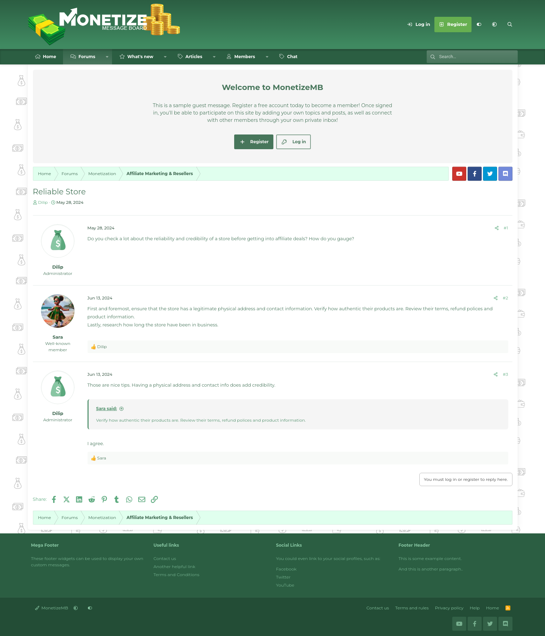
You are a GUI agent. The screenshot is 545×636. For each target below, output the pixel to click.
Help (475, 607)
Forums (86, 56)
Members (244, 56)
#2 (505, 297)
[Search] (510, 24)
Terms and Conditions (177, 574)
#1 (506, 227)
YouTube (285, 585)
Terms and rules (412, 607)
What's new (140, 56)
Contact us (165, 558)
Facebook (286, 569)
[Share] (496, 228)
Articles (194, 56)
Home (49, 56)
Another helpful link (174, 566)
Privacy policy (449, 607)
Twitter (283, 577)
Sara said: (106, 408)
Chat (292, 56)
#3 (505, 374)
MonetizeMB (51, 607)
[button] (494, 24)
